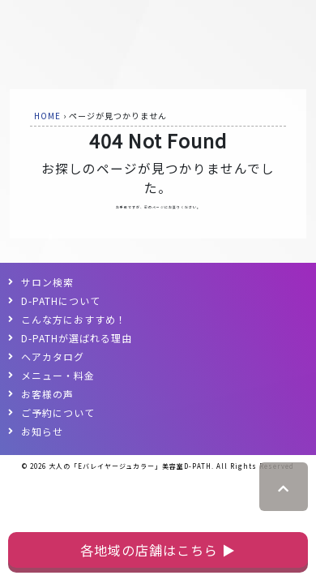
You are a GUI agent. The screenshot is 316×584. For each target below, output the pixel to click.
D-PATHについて (60, 300)
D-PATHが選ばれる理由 (76, 338)
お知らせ (42, 431)
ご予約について (58, 412)
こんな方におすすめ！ (73, 319)
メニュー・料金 (58, 375)
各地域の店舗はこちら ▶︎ (158, 550)
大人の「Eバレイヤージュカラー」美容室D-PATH (130, 466)
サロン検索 (47, 282)
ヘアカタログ (52, 356)
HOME (47, 116)
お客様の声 (47, 394)
